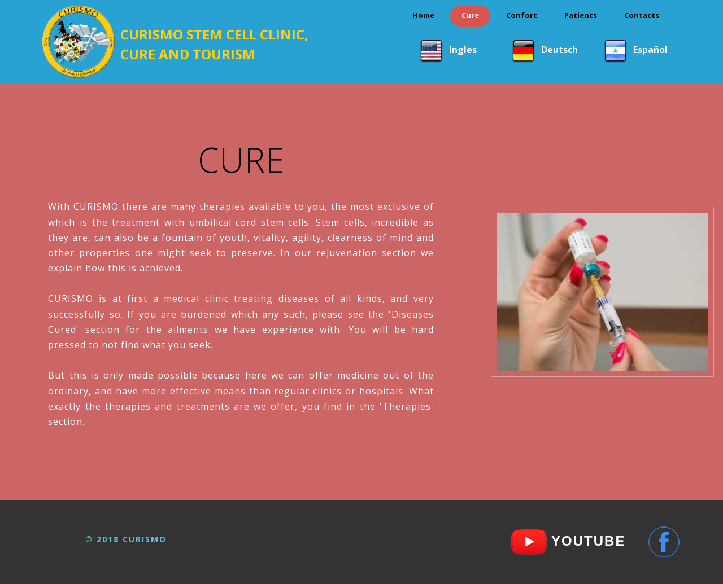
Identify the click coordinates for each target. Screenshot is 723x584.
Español (651, 49)
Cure (470, 15)
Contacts (641, 15)
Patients (580, 15)
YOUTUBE (586, 540)
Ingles (467, 49)
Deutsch (559, 49)
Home (423, 15)
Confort (521, 15)
